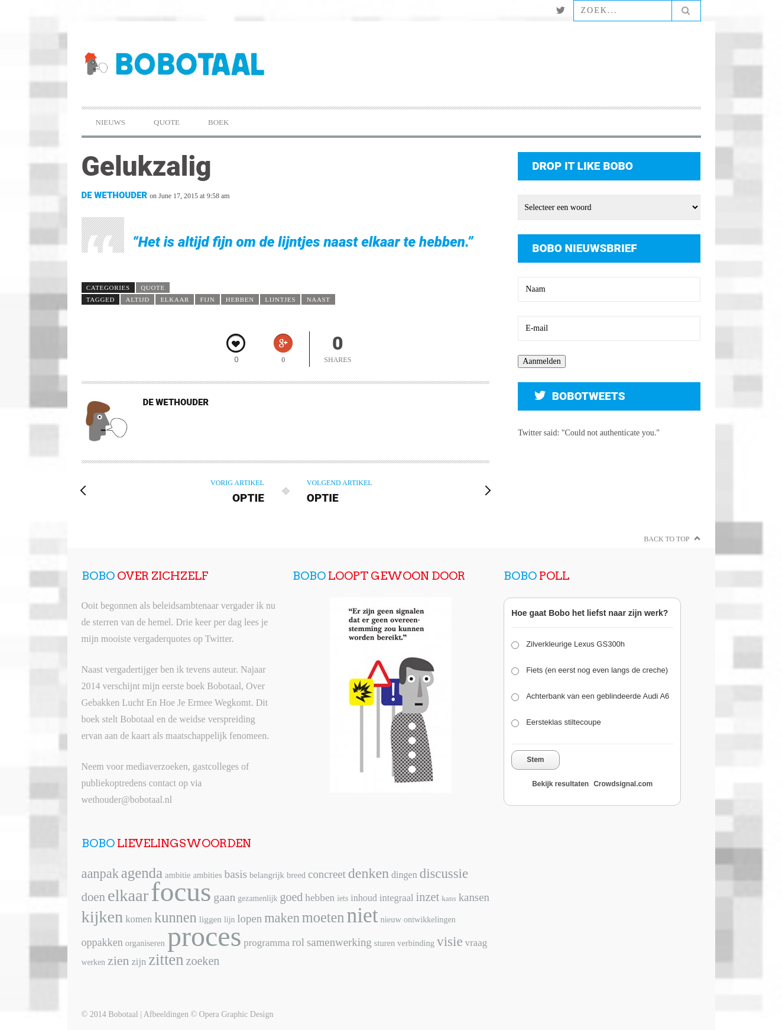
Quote (167, 122)
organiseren (145, 943)
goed (291, 896)
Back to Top (666, 539)
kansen (474, 897)
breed (296, 875)
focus (181, 891)
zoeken (203, 960)
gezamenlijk (257, 898)
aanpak (100, 873)
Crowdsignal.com (623, 784)
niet (362, 915)
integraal (396, 897)
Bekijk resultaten (560, 784)
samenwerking (339, 942)
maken (282, 917)
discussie (444, 873)
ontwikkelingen (430, 919)
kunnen (175, 917)
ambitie (178, 875)
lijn (229, 919)
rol (298, 942)
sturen (384, 943)
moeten (323, 917)
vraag (476, 942)
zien (118, 960)
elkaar (174, 299)
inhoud (364, 898)
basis (236, 874)
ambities (207, 875)
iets (342, 898)
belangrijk (266, 875)
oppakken (102, 942)
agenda (142, 873)
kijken (103, 917)
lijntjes (280, 299)
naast (318, 299)
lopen (249, 918)
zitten (165, 959)
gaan (224, 897)
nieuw (391, 919)
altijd (138, 299)
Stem (535, 759)
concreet (327, 874)
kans (449, 898)
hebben (240, 299)
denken (368, 873)
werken (93, 962)
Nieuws (111, 122)
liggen (210, 919)
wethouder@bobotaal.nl (127, 800)
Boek (218, 122)
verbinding (415, 943)
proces (204, 936)
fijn (207, 299)
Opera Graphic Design (236, 1014)
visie (450, 941)
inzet (428, 896)
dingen (404, 875)
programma (267, 942)
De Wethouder (115, 195)
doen (93, 897)
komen (138, 919)
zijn (139, 961)
